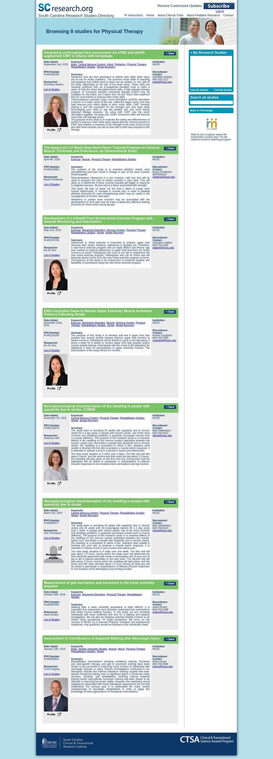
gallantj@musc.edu (163, 247)
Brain (74, 64)
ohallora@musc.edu (164, 177)
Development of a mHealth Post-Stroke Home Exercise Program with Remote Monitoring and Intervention (98, 220)
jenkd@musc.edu (162, 82)
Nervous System (116, 230)
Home (150, 15)
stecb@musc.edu (162, 435)
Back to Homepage (201, 110)
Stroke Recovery (106, 66)
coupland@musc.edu (164, 340)
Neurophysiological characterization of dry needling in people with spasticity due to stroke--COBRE (97, 407)
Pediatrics (120, 64)
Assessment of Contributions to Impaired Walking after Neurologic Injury (102, 638)
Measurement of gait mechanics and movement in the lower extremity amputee (99, 584)
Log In (220, 11)
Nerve (121, 648)
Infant (110, 64)
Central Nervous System (92, 64)
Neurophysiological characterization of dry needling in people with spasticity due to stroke (97, 502)
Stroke (100, 232)
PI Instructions (133, 15)
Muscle (86, 159)
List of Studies (52, 89)
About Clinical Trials (170, 15)
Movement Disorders (93, 230)
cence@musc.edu (163, 666)
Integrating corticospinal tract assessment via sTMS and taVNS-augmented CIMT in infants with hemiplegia (94, 54)
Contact (228, 15)
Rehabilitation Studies (83, 66)
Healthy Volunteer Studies (92, 648)
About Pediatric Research (203, 15)
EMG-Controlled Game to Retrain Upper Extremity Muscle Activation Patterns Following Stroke (98, 312)
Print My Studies (223, 90)
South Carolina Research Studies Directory (76, 15)
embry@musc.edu (163, 612)
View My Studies (199, 90)
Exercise (76, 159)
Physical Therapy (136, 64)
